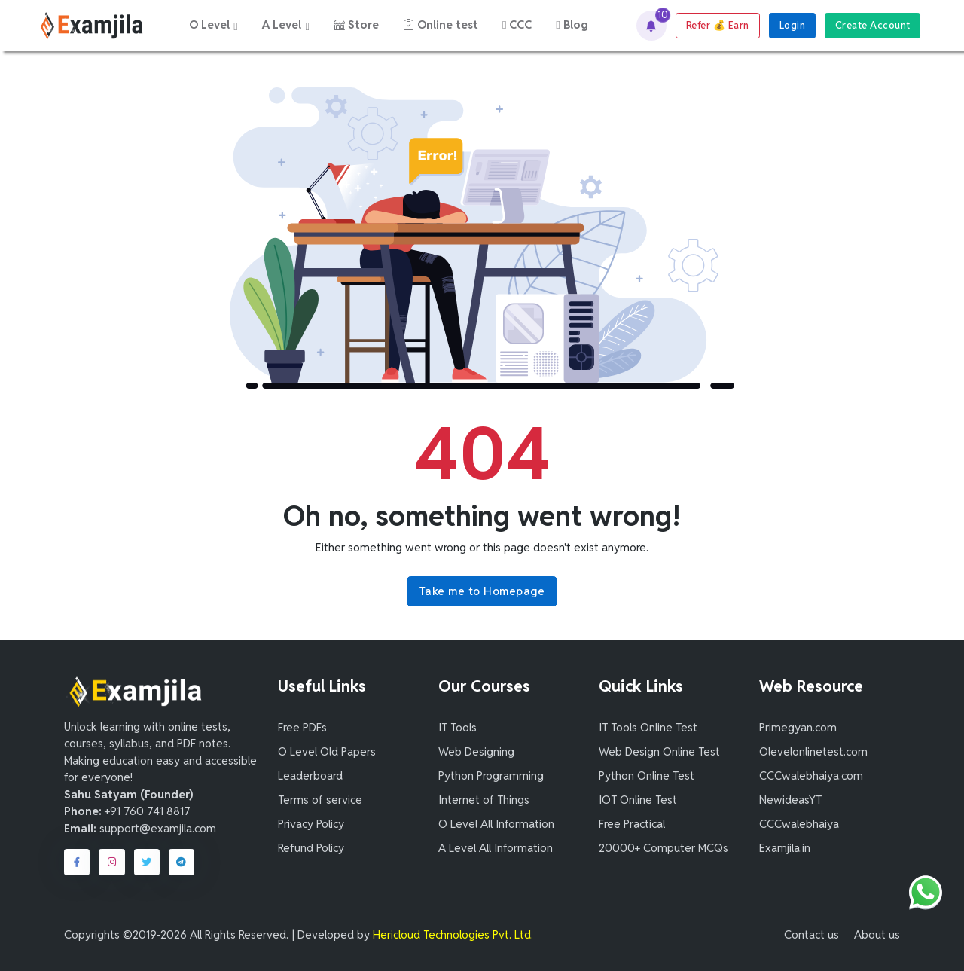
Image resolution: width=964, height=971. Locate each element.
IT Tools (457, 727)
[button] (651, 26)
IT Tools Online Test (648, 727)
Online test (440, 24)
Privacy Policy (311, 824)
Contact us (811, 934)
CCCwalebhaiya (799, 824)
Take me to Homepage (482, 591)
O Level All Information (496, 824)
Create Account (873, 25)
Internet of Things (483, 799)
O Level (209, 24)
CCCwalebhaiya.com (811, 775)
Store (356, 24)
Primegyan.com (798, 727)
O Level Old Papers (327, 751)
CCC (517, 24)
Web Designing (476, 751)
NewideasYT (790, 799)
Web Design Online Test (659, 751)
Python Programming (491, 775)
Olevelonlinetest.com (813, 751)
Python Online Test (646, 775)
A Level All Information (495, 848)
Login (792, 25)
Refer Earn (717, 25)
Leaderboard (310, 775)
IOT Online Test (638, 799)
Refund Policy (311, 848)
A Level (281, 24)
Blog (571, 24)
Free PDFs (302, 727)
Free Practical (632, 824)
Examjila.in (784, 848)
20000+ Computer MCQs (663, 848)
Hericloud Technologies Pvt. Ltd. (453, 934)
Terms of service (320, 799)
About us (877, 934)
